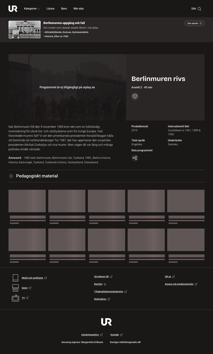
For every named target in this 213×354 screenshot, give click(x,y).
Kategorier (32, 8)
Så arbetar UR (103, 276)
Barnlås (100, 284)
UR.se (170, 276)
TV (25, 298)
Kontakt (116, 334)
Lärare (51, 8)
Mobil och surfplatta (34, 278)
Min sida (79, 8)
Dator (26, 288)
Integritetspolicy (92, 334)
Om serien (194, 23)
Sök (196, 9)
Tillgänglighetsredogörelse (110, 291)
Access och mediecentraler (181, 284)
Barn (64, 8)
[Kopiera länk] (134, 157)
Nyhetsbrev (102, 299)
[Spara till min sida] (134, 96)
